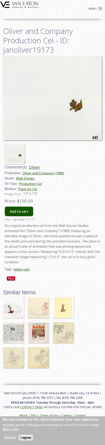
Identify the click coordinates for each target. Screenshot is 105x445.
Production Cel (30, 183)
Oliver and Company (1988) (43, 173)
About (23, 415)
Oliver (34, 167)
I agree (26, 437)
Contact (80, 415)
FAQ (34, 415)
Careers (66, 415)
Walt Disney (25, 178)
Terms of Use (49, 415)
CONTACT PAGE (31, 407)
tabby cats (21, 269)
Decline (10, 437)
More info (10, 429)
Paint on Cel (27, 189)
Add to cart (19, 211)
